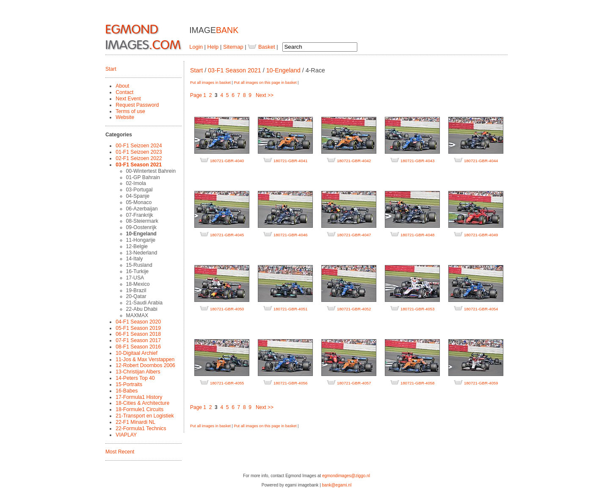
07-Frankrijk (139, 215)
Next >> (264, 95)
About (122, 86)
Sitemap (233, 47)
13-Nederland (141, 253)
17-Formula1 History (139, 397)
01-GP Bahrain (143, 177)
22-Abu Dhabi (141, 309)
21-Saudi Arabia (144, 303)
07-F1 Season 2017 (138, 340)
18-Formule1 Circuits (139, 409)
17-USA (135, 278)
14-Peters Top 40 (135, 378)
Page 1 (198, 95)
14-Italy (134, 259)
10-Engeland (141, 234)
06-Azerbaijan (142, 209)
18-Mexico (138, 284)
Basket (261, 47)
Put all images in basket (210, 82)
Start (110, 69)
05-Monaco (139, 202)
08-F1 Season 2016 (138, 347)
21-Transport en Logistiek (145, 416)
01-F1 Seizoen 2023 (139, 152)
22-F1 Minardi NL (135, 422)
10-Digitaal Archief (136, 353)
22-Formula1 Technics (141, 428)
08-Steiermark (142, 221)
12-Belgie (137, 246)
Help (213, 47)
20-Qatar (136, 296)
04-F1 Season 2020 (138, 322)
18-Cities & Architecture (142, 403)
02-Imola (136, 183)
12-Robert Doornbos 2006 (145, 365)
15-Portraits (129, 384)
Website (125, 117)
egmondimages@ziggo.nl (346, 475)
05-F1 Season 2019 (138, 328)
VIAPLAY (126, 435)
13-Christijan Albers (138, 372)
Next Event (128, 99)
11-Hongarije (141, 240)
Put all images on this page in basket (265, 82)
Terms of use (130, 111)
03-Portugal (139, 190)
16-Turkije (137, 271)
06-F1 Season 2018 (138, 334)
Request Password (137, 105)
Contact (124, 92)
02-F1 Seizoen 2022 (139, 158)
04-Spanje (137, 196)
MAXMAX (137, 315)
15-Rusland (139, 265)
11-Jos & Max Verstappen (145, 359)
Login (196, 47)
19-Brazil (136, 290)
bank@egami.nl (337, 485)
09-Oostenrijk (141, 227)
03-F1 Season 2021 (139, 165)
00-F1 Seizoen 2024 (139, 146)
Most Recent (119, 452)
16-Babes (127, 391)
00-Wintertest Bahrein (151, 171)
